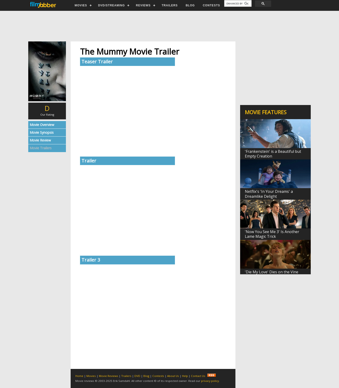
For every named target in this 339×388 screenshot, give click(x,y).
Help (185, 376)
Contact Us (198, 376)
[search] (237, 3)
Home (79, 376)
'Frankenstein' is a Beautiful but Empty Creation (273, 153)
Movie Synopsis (42, 132)
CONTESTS (211, 5)
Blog (146, 376)
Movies (91, 376)
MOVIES (81, 5)
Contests (158, 376)
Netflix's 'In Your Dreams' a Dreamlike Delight (269, 193)
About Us (173, 376)
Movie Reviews (108, 376)
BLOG (190, 5)
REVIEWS (143, 5)
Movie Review (40, 140)
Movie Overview (42, 124)
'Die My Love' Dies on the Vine (271, 272)
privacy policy (210, 381)
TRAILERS (170, 5)
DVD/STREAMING (111, 5)
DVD (137, 376)
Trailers (126, 376)
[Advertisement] (169, 26)
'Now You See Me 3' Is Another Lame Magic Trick (272, 234)
